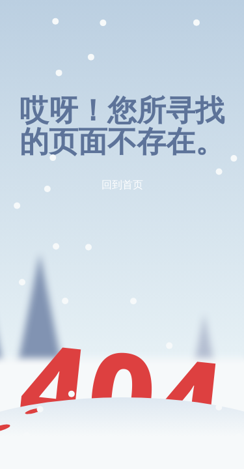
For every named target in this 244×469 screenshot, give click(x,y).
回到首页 (122, 184)
